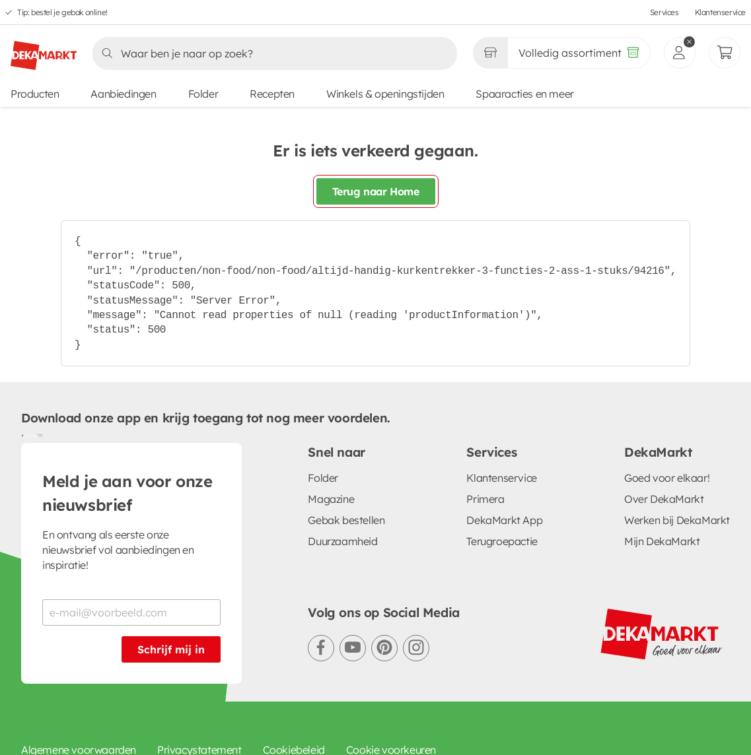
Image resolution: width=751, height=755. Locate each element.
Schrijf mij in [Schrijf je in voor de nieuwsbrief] (171, 649)
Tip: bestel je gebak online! (62, 12)
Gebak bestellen (346, 520)
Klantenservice (720, 12)
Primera (485, 499)
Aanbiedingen (123, 93)
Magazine (331, 499)
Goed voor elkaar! (666, 477)
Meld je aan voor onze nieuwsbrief (127, 493)
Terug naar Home (375, 191)
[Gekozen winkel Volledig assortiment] (490, 53)
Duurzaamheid (342, 541)
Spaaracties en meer (524, 93)
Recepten (272, 93)
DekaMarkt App (504, 520)
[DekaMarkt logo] (44, 50)
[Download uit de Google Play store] (26, 435)
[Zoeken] (271, 53)
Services (664, 12)
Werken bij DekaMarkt (677, 520)
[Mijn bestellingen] (724, 53)
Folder (203, 93)
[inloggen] (680, 53)
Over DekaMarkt (663, 499)
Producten (35, 93)
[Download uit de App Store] (37, 435)
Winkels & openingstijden (385, 93)
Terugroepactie (501, 541)
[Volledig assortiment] (579, 53)
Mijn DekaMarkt (661, 541)
